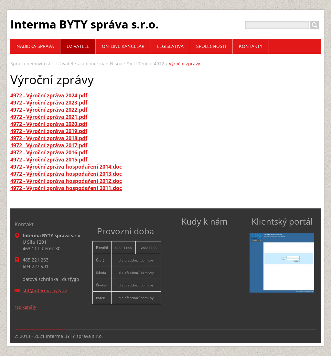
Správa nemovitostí (31, 64)
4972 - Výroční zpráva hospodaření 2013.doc (66, 173)
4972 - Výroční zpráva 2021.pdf (48, 116)
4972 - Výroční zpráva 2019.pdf (48, 131)
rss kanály (25, 307)
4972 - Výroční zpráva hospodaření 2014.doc (66, 166)
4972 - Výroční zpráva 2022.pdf (48, 109)
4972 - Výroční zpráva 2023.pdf (48, 102)
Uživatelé (66, 64)
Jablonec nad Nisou (101, 64)
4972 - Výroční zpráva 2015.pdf (48, 159)
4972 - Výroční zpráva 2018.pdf (48, 138)
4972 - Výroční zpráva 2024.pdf (48, 95)
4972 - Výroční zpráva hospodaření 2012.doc (66, 180)
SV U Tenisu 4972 (145, 64)
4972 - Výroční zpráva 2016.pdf (48, 152)
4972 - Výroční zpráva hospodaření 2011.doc (66, 188)
